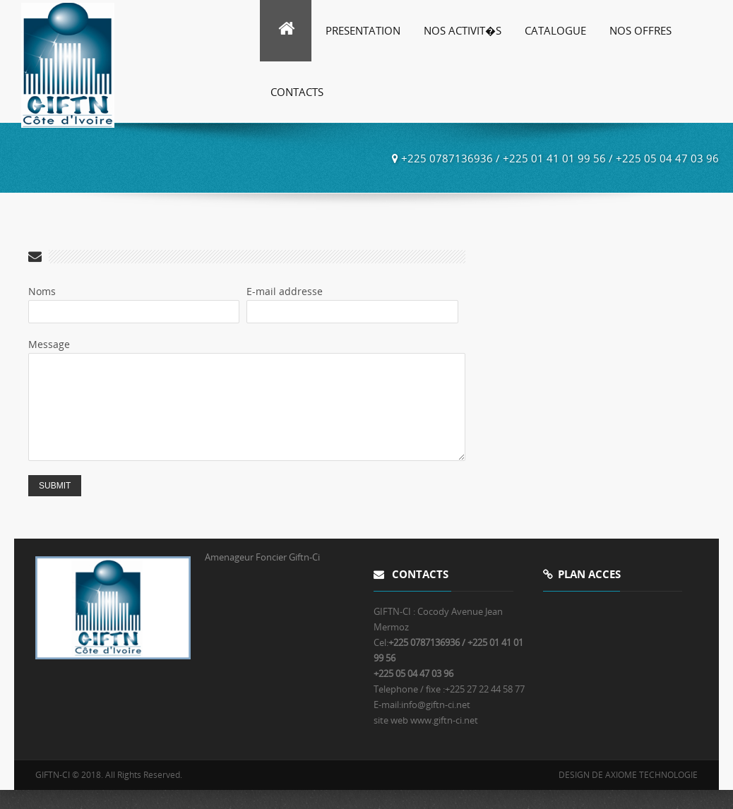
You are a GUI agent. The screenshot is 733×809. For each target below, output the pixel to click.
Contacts (296, 92)
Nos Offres (640, 30)
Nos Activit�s (462, 30)
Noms (42, 291)
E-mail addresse (284, 291)
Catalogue (555, 30)
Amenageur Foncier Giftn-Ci (262, 576)
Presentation (363, 30)
